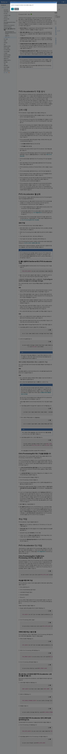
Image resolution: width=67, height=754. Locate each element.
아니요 (16, 9)
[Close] (56, 2)
